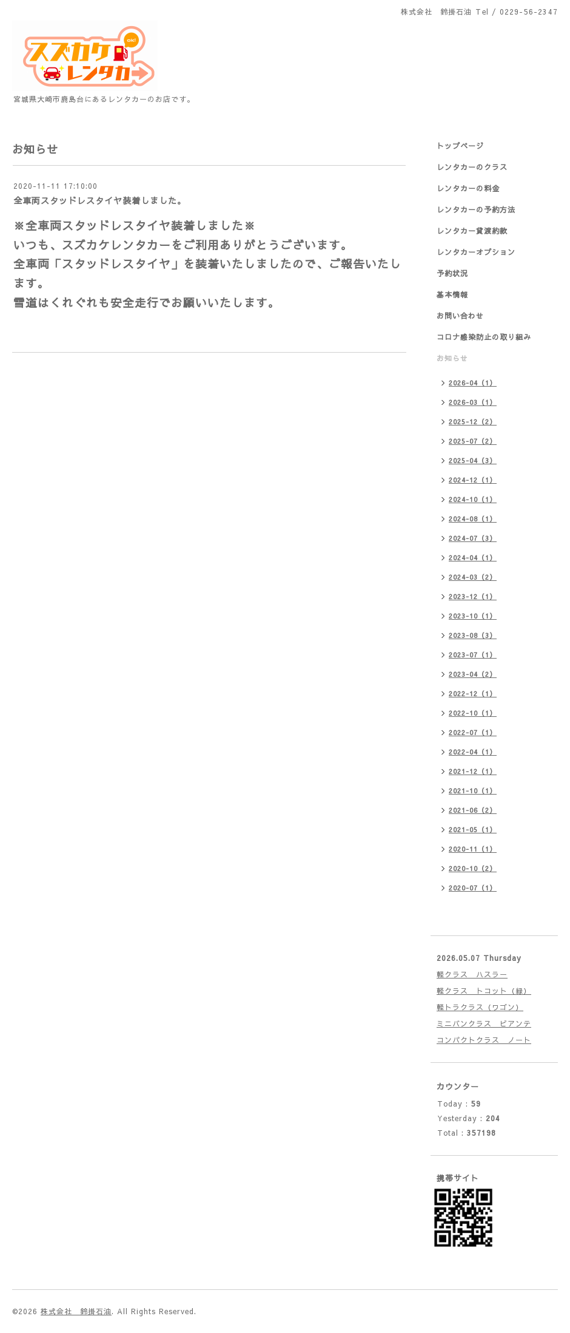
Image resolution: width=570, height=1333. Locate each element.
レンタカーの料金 (468, 188)
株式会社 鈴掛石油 (76, 1311)
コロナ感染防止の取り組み (484, 337)
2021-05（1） (473, 829)
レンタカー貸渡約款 (472, 231)
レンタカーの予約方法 (476, 209)
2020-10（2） (473, 868)
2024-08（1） (473, 518)
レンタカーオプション (476, 252)
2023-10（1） (473, 615)
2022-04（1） (473, 751)
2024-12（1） (473, 479)
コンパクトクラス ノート (484, 1040)
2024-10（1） (473, 499)
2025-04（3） (473, 460)
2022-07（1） (473, 732)
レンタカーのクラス (472, 167)
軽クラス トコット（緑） (484, 991)
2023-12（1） (473, 596)
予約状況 (452, 273)
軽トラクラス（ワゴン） (480, 1007)
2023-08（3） (473, 635)
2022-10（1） (473, 712)
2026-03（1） (473, 402)
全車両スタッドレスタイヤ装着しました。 (99, 200)
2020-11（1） (473, 848)
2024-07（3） (473, 538)
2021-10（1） (473, 790)
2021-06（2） (473, 810)
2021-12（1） (473, 771)
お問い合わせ (460, 316)
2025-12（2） (473, 421)
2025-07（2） (473, 441)
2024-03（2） (473, 577)
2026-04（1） (473, 382)
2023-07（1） (473, 654)
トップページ (460, 146)
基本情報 (452, 294)
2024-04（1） (473, 557)
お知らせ (452, 358)
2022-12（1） (473, 693)
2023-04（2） (473, 674)
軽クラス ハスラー (472, 974)
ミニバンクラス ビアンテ (484, 1023)
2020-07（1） (473, 887)
